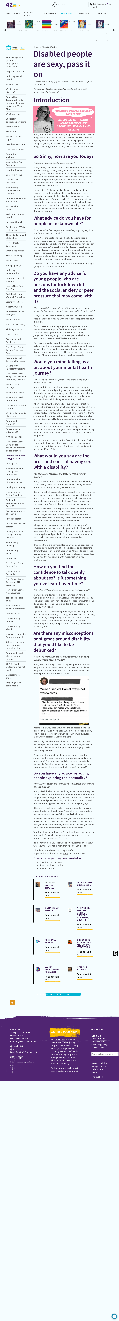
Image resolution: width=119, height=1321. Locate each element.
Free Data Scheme (15, 149)
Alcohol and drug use (16, 613)
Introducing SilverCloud (84, 883)
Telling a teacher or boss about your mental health (15, 645)
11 (68, 994)
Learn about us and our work (64, 1071)
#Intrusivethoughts (66, 31)
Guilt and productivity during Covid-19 (15, 503)
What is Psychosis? (15, 392)
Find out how (97, 1077)
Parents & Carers (29, 14)
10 (64, 994)
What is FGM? (12, 260)
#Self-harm (27, 31)
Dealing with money (15, 487)
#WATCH (15, 48)
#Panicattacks (99, 40)
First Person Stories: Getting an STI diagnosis (15, 582)
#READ (22, 48)
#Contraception (50, 31)
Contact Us (15, 1049)
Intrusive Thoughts (15, 222)
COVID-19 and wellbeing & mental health (15, 667)
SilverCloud (11, 131)
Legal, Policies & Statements (23, 1052)
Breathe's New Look (15, 144)
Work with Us (16, 1046)
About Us (102, 13)
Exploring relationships (50, 862)
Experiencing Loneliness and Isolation (13, 190)
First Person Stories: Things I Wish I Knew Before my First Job (16, 376)
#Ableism (53, 47)
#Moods (89, 31)
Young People (49, 13)
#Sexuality (44, 31)
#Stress (103, 40)
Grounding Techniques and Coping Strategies (84, 943)
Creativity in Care (14, 301)
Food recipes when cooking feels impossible (15, 471)
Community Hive (14, 174)
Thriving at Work (14, 329)
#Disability (37, 47)
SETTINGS (58, 4)
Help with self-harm (15, 71)
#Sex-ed (55, 31)
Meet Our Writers (14, 306)
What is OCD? (72, 21)
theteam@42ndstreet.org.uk (23, 1041)
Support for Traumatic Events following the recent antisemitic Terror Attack (15, 103)
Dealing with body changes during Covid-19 (14, 534)
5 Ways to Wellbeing (15, 324)
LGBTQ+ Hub (12, 334)
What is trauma (13, 126)
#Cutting (38, 31)
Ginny (65, 853)
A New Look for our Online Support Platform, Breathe (83, 913)
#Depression (84, 31)
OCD (61, 31)
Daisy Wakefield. (68, 850)
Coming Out (11, 463)
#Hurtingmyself (33, 31)
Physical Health (13, 518)
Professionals (13, 13)
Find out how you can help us (64, 1068)
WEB (11, 1070)
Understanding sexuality (51, 865)
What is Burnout (13, 319)
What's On (84, 13)
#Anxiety (72, 31)
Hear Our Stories (14, 170)
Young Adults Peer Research (52, 969)
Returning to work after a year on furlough (14, 656)
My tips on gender (14, 436)
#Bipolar (80, 31)
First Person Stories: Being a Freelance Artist (15, 350)
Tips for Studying (14, 255)
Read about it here (52, 894)
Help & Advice (67, 13)
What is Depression (15, 250)
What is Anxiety (13, 113)
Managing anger (14, 265)
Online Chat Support (52, 909)
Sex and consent (47, 868)
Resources (11, 558)
